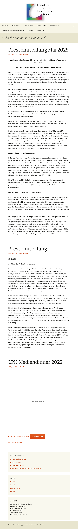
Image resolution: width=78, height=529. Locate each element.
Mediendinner (54, 26)
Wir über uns (29, 26)
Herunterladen (37, 436)
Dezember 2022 (15, 488)
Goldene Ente (41, 26)
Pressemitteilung (27, 249)
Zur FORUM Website (15, 442)
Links (31, 30)
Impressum (40, 30)
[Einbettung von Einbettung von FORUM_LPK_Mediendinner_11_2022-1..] (39, 401)
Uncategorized (24, 54)
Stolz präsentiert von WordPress (34, 525)
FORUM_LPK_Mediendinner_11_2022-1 (18, 436)
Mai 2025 (13, 482)
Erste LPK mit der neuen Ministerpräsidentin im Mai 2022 (27, 468)
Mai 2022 (13, 491)
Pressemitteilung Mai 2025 (38, 50)
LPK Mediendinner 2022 (35, 362)
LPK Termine (16, 26)
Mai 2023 (13, 485)
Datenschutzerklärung (15, 525)
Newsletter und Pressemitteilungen (13, 30)
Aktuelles (5, 26)
